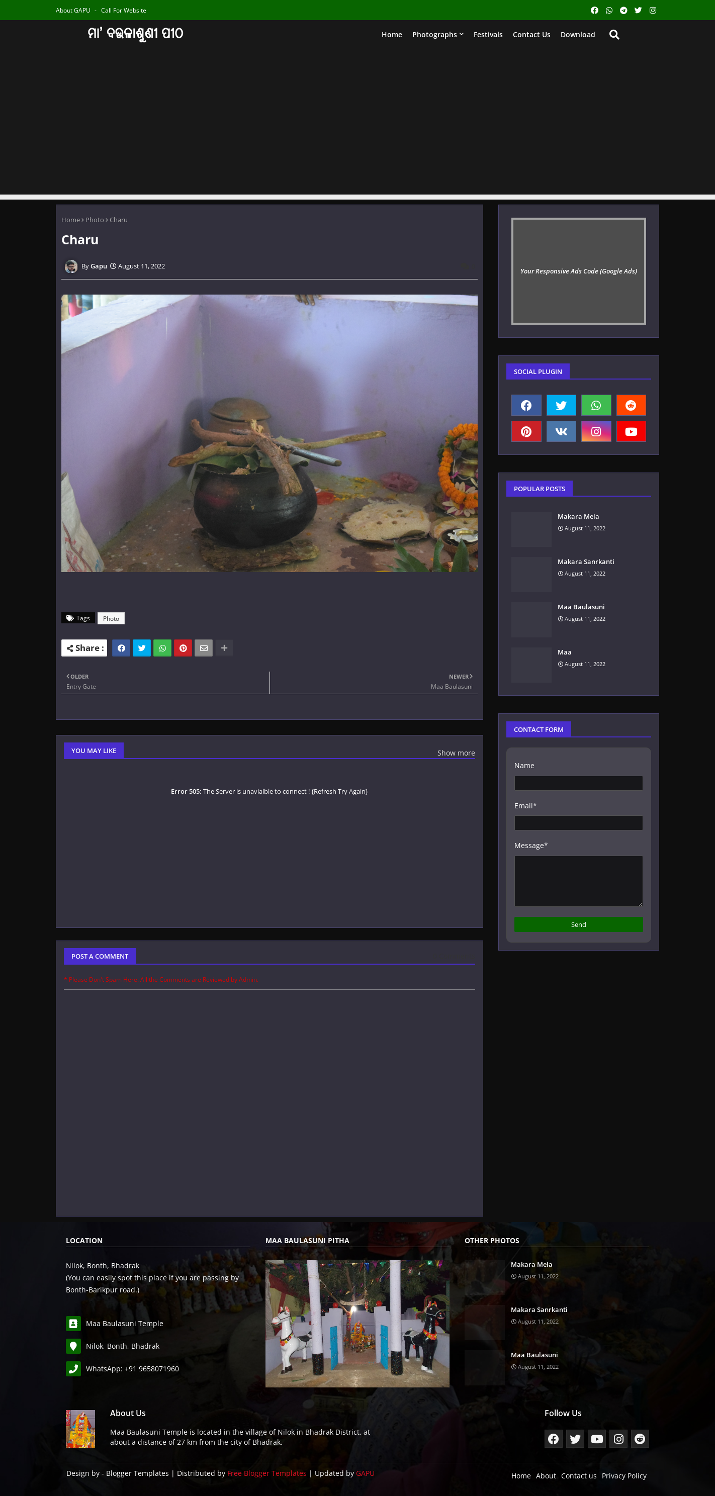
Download (578, 34)
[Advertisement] (357, 124)
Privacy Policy (624, 1475)
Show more (456, 753)
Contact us (532, 34)
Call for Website (123, 10)
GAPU (365, 1473)
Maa (565, 652)
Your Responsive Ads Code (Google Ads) (578, 270)
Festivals (488, 34)
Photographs (434, 34)
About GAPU (74, 10)
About (546, 1475)
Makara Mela (578, 516)
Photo (94, 219)
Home (392, 34)
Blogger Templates (137, 1473)
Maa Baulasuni (581, 606)
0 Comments (454, 956)
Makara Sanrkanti (586, 561)
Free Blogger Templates (267, 1473)
